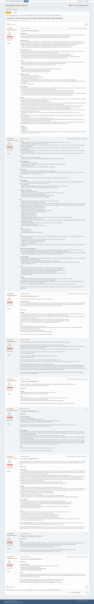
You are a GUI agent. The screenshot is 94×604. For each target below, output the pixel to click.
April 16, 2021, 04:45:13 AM (25, 28)
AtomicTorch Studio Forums (16, 5)
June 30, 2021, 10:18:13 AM (25, 533)
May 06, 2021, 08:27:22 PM (25, 408)
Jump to (69, 592)
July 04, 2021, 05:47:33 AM (25, 556)
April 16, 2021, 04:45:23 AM (25, 138)
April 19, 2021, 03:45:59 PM (25, 293)
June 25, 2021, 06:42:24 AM (25, 456)
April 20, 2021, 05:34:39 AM (25, 339)
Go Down (8, 24)
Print (86, 24)
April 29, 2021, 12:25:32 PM (25, 379)
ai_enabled (10, 28)
